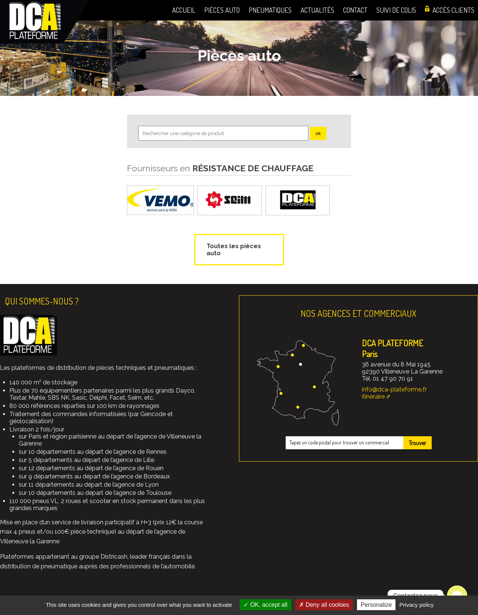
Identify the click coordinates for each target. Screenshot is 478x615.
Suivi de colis (396, 10)
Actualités (317, 10)
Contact (355, 10)
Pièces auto (222, 10)
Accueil (183, 10)
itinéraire (373, 396)
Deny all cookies (324, 605)
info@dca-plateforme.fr (394, 389)
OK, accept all (265, 605)
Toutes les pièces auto (234, 250)
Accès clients (453, 10)
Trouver (417, 443)
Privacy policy (417, 605)
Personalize (376, 605)
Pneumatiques (270, 10)
